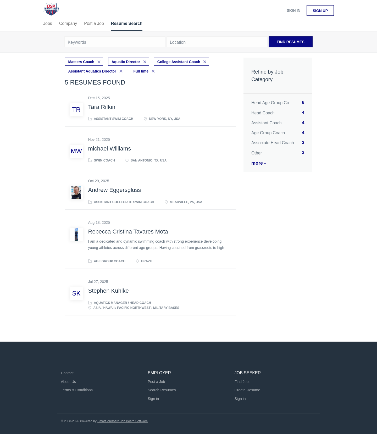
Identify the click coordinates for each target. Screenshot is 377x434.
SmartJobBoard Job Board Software (122, 421)
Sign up (320, 11)
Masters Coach (81, 62)
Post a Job (156, 382)
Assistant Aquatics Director (92, 71)
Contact (67, 373)
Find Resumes (290, 42)
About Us (68, 382)
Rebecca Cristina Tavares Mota (128, 231)
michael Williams (109, 148)
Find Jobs (243, 382)
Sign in (293, 10)
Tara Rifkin (101, 107)
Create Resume (247, 390)
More (257, 163)
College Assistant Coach (178, 62)
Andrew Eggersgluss (114, 190)
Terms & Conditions (77, 390)
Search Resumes (162, 390)
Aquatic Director (126, 62)
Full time (140, 71)
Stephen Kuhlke (108, 290)
